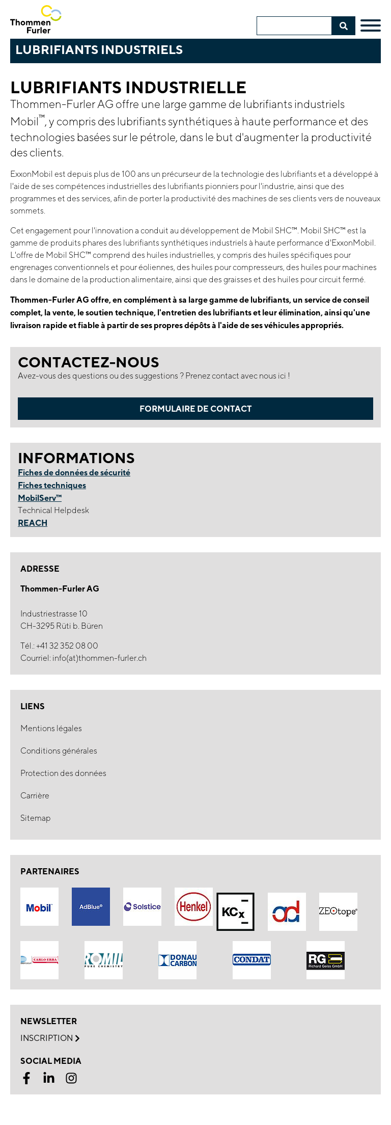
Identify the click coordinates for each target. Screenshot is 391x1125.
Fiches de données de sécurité (74, 472)
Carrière (34, 795)
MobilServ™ (40, 498)
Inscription (49, 1038)
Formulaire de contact (195, 409)
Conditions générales (58, 751)
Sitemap (35, 818)
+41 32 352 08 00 (67, 646)
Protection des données (63, 773)
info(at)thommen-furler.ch (99, 658)
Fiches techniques (52, 485)
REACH (32, 523)
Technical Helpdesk (53, 510)
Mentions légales (51, 728)
